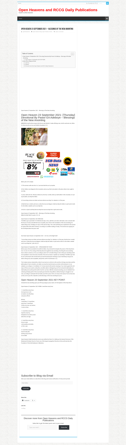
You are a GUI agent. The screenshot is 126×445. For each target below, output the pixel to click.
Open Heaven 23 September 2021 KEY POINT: (35, 59)
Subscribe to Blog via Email (29, 61)
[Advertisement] (48, 43)
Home (19, 3)
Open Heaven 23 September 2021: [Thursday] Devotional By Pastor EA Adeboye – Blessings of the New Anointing (47, 57)
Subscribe (26, 388)
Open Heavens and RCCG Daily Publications (58, 10)
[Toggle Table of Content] (72, 54)
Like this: (27, 62)
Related (27, 64)
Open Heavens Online (47, 31)
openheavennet (26, 31)
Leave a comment (59, 31)
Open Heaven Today (37, 31)
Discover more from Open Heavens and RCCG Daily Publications (39, 66)
